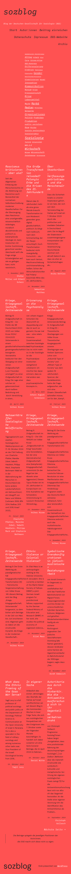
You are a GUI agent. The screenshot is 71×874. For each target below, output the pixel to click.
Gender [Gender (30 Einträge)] (38, 73)
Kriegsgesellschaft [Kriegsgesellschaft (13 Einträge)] (33, 93)
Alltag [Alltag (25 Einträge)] (28, 57)
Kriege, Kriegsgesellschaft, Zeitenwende (13, 305)
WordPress (62, 866)
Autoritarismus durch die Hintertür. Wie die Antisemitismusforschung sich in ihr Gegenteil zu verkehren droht (55, 701)
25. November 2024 (36, 633)
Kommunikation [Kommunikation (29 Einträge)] (34, 86)
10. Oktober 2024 (16, 764)
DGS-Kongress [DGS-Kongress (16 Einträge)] (31, 63)
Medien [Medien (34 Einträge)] (29, 107)
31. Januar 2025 (16, 516)
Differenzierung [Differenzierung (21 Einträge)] (34, 66)
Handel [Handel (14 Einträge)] (42, 79)
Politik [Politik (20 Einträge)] (29, 117)
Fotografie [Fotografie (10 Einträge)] (29, 73)
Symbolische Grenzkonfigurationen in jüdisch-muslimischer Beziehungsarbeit (55, 562)
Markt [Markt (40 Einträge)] (35, 103)
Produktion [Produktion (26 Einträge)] (31, 121)
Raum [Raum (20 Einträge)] (27, 127)
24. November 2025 (36, 286)
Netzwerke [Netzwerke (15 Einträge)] (29, 111)
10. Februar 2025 (58, 404)
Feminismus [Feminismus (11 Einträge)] (39, 70)
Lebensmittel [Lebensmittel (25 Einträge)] (32, 99)
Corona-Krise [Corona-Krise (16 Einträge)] (36, 60)
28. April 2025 (17, 404)
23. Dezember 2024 (36, 509)
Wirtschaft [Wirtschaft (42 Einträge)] (32, 148)
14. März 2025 (38, 392)
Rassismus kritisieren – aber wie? (13, 169)
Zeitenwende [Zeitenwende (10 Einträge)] (41, 155)
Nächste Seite (55, 829)
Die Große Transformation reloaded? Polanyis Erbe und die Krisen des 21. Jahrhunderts (34, 181)
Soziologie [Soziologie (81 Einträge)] (34, 138)
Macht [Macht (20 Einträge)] (27, 103)
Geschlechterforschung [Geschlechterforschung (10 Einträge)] (33, 76)
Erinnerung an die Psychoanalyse (34, 305)
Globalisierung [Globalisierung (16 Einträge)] (32, 79)
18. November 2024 (57, 671)
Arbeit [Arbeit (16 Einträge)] (36, 57)
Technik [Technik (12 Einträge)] (28, 142)
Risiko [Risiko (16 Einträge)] (33, 127)
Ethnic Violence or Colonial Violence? (34, 556)
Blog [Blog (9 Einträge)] (41, 57)
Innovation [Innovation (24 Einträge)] (31, 82)
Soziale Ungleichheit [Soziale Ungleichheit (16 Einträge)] (35, 130)
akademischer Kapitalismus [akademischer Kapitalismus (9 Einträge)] (34, 54)
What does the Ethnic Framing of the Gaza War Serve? (13, 688)
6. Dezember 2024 (58, 540)
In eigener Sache (34, 683)
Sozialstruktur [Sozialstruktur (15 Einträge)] (32, 134)
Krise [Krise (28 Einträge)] (28, 96)
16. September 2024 (57, 817)
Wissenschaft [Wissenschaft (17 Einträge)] (38, 152)
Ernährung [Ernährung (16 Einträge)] (29, 70)
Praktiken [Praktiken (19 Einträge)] (39, 117)
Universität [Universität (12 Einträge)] (37, 142)
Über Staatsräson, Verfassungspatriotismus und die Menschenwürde (55, 178)
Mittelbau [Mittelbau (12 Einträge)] (39, 108)
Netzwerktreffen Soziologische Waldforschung (13, 423)
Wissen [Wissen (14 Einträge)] (27, 152)
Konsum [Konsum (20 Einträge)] (28, 89)
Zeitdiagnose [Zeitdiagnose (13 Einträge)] (30, 155)
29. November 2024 (15, 643)
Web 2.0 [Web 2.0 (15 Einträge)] (28, 145)
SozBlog (20, 11)
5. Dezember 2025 (16, 273)
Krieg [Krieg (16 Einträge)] (35, 90)
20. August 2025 (58, 271)
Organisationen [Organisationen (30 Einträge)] (35, 114)
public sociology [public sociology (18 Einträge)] (34, 124)
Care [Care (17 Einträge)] (27, 60)
